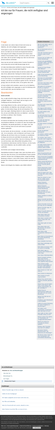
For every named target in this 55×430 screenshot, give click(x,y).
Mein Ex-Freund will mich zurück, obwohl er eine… (16, 405)
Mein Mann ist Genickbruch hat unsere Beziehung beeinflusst (45, 238)
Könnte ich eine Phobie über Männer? (44, 68)
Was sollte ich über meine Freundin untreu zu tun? (45, 313)
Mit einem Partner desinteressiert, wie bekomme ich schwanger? (45, 331)
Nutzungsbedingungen (13, 425)
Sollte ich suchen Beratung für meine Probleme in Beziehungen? (45, 305)
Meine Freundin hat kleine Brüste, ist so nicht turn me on (45, 200)
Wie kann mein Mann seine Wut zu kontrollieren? (45, 83)
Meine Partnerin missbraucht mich (42, 183)
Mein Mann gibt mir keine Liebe (45, 223)
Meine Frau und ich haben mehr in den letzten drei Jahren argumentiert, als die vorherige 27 (45, 286)
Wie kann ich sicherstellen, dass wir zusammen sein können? (45, 79)
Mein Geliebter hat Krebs (44, 241)
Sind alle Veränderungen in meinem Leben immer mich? (45, 54)
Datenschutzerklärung (25, 425)
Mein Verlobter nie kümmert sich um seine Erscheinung (44, 192)
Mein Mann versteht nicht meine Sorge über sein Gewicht (45, 219)
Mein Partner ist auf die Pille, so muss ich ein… (15, 409)
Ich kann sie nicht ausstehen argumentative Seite (45, 101)
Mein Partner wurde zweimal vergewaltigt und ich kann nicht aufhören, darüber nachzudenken (45, 265)
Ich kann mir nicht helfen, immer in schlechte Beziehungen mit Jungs (45, 96)
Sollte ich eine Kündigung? (9, 393)
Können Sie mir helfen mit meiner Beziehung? (45, 58)
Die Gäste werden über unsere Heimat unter (44, 71)
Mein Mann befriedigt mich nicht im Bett (45, 244)
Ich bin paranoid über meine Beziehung (45, 75)
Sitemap (46, 425)
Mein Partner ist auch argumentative (43, 276)
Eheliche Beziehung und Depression (44, 150)
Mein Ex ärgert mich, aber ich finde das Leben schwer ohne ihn (45, 174)
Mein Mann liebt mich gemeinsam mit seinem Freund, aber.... (44, 228)
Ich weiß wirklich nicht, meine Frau (44, 112)
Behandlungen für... (8, 376)
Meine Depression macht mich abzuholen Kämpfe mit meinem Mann (44, 169)
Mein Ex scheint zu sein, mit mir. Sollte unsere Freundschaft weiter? (44, 179)
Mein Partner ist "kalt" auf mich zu (45, 270)
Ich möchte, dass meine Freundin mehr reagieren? (45, 138)
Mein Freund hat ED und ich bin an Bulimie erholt (44, 153)
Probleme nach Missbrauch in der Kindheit (45, 300)
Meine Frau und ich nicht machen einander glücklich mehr (45, 280)
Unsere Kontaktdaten (37, 425)
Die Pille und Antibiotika (8, 401)
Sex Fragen (6, 378)
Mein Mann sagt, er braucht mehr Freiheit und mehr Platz (45, 252)
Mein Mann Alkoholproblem (45, 255)
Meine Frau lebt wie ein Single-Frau (44, 297)
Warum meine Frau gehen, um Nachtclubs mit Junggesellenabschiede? (45, 318)
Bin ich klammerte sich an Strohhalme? (45, 50)
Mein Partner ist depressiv (45, 273)
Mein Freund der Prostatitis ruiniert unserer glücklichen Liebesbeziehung (45, 158)
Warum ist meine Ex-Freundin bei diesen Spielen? (43, 323)
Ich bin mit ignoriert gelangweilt (43, 131)
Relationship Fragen (10, 381)
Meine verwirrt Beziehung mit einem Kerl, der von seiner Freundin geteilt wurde (45, 163)
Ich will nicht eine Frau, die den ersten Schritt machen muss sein (45, 116)
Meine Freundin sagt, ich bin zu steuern (44, 208)
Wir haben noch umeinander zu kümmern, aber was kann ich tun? (45, 310)
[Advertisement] (27, 26)
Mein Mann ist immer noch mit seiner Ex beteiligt (45, 247)
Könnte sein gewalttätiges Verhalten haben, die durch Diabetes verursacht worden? (45, 63)
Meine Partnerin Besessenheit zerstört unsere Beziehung (44, 187)
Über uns (3, 425)
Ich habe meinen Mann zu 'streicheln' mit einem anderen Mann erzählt (45, 146)
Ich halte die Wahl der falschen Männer (44, 120)
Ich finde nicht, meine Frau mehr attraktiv (45, 105)
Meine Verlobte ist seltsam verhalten (45, 196)
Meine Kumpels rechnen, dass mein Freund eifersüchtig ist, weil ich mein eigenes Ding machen (45, 259)
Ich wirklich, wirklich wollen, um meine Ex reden (45, 134)
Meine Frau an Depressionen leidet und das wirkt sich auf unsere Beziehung (44, 292)
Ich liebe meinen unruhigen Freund (45, 124)
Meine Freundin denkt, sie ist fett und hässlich (45, 211)
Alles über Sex (7, 373)
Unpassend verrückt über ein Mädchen (45, 141)
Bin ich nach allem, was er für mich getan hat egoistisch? (45, 46)
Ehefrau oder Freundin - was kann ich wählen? (44, 327)
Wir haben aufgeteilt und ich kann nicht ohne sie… (16, 397)
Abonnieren (37, 427)
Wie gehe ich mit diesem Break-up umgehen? (44, 87)
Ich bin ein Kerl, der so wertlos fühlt (44, 127)
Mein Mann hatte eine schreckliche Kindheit (44, 215)
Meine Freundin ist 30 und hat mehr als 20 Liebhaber (45, 204)
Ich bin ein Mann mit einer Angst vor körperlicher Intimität (45, 91)
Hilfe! (39, 74)
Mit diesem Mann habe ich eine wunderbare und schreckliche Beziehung (45, 336)
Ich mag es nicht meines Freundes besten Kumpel (45, 108)
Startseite (3, 7)
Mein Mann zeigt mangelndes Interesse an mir (45, 233)
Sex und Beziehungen (7, 367)
